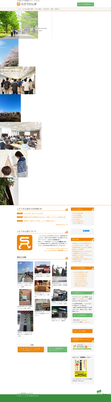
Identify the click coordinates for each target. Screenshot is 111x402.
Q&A (52, 9)
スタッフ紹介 (38, 9)
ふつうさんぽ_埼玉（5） (81, 278)
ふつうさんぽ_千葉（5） (81, 280)
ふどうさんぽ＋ (76, 219)
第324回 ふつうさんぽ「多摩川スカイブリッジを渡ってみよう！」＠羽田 (25, 285)
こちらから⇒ (83, 320)
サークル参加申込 (84, 4)
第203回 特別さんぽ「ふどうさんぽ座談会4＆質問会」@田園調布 (59, 285)
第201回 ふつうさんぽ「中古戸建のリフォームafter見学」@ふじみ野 (25, 334)
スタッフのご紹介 (80, 331)
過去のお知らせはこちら (62, 224)
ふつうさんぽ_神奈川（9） (81, 276)
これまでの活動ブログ (77, 222)
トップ (19, 9)
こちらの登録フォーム (82, 298)
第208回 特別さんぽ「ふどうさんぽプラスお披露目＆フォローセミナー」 (42, 313)
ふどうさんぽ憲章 (76, 215)
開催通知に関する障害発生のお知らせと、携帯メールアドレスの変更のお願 (44, 217)
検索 (32, 345)
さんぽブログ (46, 9)
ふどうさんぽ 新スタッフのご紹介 (33, 213)
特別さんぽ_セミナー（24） (81, 283)
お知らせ (57, 9)
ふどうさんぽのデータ (77, 220)
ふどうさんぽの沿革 (77, 217)
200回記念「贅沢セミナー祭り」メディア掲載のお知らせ (39, 220)
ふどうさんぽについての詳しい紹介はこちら (57, 248)
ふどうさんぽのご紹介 (28, 9)
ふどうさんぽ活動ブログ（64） (81, 272)
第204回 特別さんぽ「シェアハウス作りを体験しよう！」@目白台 (42, 294)
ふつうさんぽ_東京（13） (81, 274)
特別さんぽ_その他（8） (81, 285)
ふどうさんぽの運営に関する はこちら (56, 250)
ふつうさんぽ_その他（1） (81, 281)
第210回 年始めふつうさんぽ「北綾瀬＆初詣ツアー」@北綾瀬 (42, 276)
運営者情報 (23, 393)
